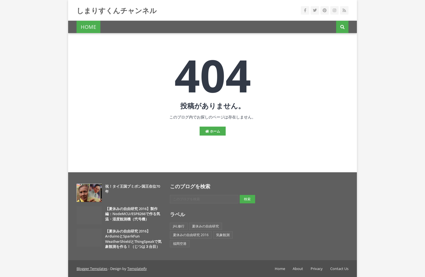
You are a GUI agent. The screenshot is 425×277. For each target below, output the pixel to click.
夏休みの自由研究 (205, 226)
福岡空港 (179, 243)
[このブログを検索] (204, 199)
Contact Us (339, 268)
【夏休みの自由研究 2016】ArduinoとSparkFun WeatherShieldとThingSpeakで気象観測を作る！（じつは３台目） (133, 239)
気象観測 (223, 234)
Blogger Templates (92, 268)
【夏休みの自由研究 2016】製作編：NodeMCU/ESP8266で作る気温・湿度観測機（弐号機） (132, 213)
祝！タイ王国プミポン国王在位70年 (132, 189)
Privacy (317, 268)
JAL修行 (178, 226)
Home (280, 268)
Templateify (137, 268)
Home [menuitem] (88, 27)
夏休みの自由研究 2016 (191, 234)
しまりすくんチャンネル (117, 10)
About (298, 268)
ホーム (212, 131)
